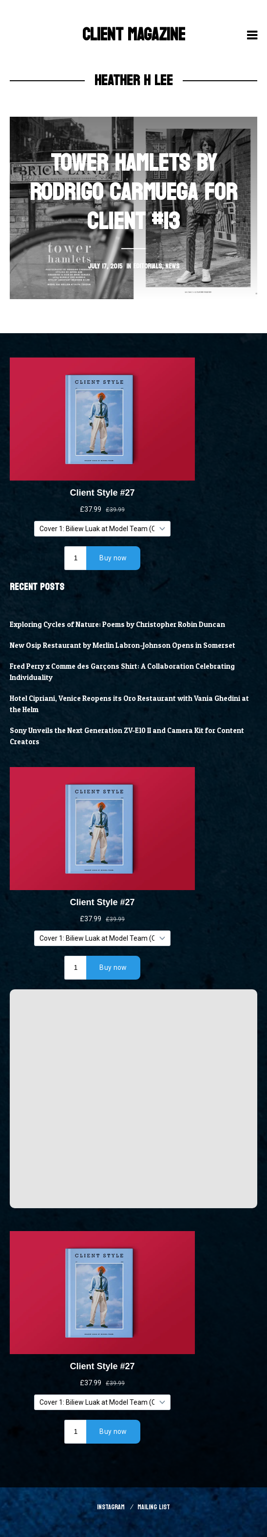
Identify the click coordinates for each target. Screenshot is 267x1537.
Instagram (111, 1507)
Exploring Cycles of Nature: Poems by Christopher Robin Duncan (117, 624)
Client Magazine (133, 35)
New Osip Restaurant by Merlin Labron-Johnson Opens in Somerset (122, 645)
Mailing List (153, 1507)
